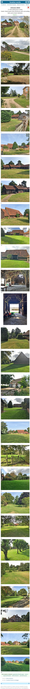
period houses (23, 675)
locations (3, 4)
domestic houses (11, 4)
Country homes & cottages (12, 680)
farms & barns (21, 4)
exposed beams (7, 675)
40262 (27, 4)
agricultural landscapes (18, 674)
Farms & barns (9, 678)
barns (26, 674)
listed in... (15, 14)
